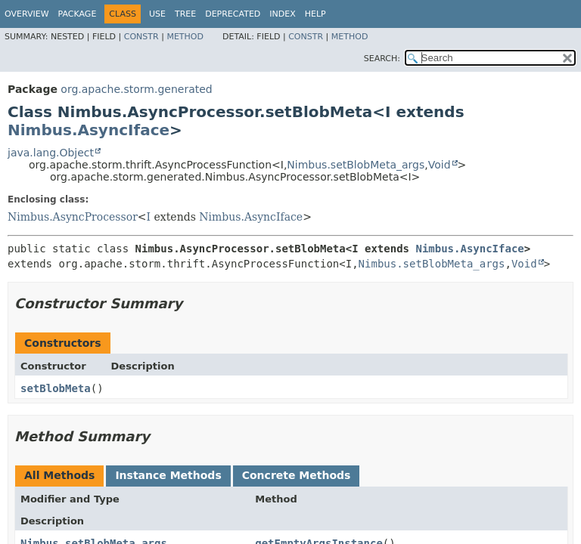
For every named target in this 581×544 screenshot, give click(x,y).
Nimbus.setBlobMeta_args (355, 165)
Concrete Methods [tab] (296, 475)
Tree (185, 14)
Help (315, 14)
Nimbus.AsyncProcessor (73, 217)
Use (157, 14)
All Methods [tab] (59, 475)
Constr (141, 37)
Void (439, 165)
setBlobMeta (55, 388)
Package (77, 14)
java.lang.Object (51, 153)
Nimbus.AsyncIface (88, 130)
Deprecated (232, 14)
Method (185, 37)
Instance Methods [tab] (168, 475)
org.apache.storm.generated (136, 89)
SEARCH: (382, 58)
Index (282, 14)
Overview (27, 14)
